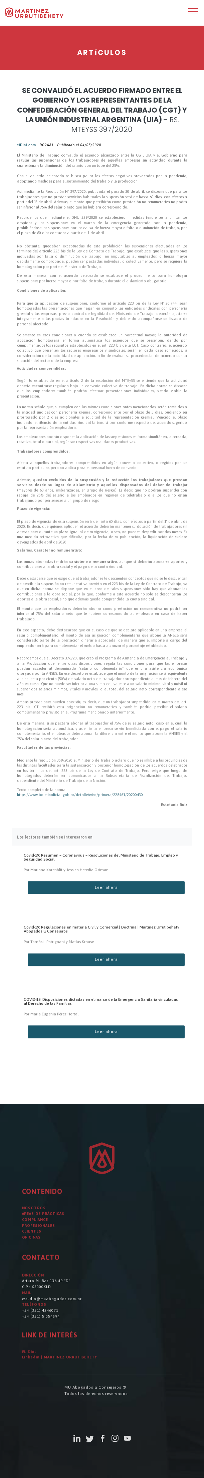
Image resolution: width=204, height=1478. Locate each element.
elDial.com (26, 145)
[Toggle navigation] (193, 11)
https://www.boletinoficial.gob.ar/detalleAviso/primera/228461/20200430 (80, 801)
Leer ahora (106, 895)
